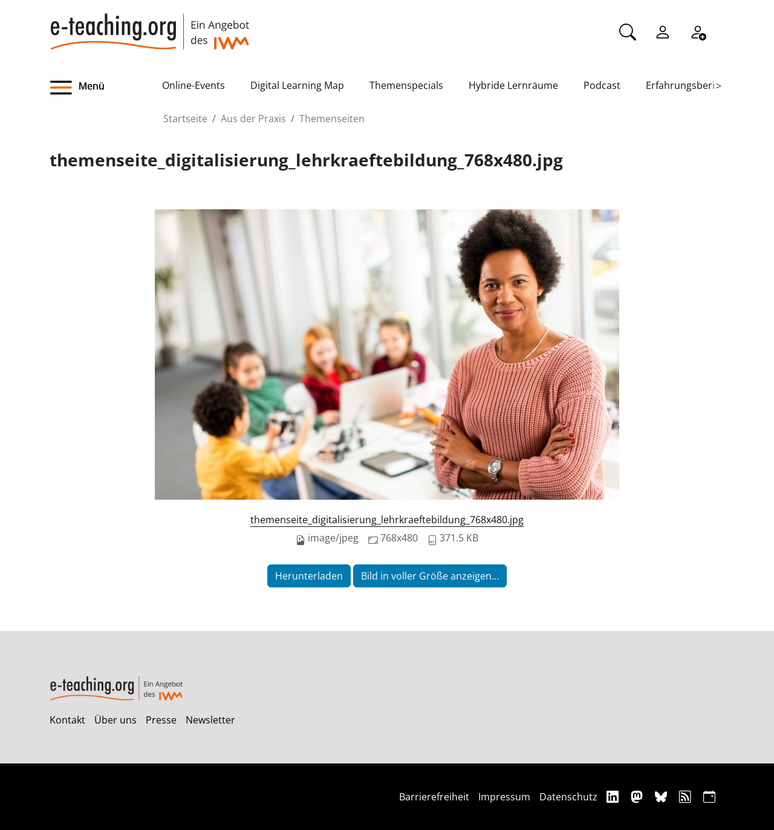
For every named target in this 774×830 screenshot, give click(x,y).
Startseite (185, 118)
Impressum (504, 796)
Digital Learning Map (297, 85)
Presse (161, 720)
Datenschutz (568, 796)
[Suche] (627, 31)
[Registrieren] (697, 31)
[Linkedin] (614, 796)
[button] (106, 88)
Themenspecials (406, 85)
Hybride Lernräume (513, 85)
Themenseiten (332, 118)
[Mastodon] (638, 796)
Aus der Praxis (253, 118)
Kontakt (67, 720)
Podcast (602, 85)
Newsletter (210, 720)
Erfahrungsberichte (690, 85)
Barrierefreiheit (434, 796)
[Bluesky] (662, 796)
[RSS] (686, 796)
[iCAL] (709, 796)
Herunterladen (309, 576)
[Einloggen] (662, 31)
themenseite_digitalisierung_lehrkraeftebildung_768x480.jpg (387, 519)
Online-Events (193, 85)
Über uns (115, 720)
